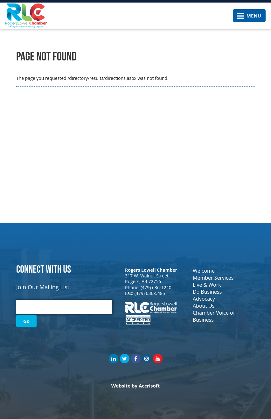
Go (26, 321)
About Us (204, 305)
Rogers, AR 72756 (143, 281)
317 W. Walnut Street (147, 276)
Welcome (204, 270)
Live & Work (207, 284)
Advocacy (204, 298)
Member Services (213, 277)
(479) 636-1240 (156, 287)
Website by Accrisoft (135, 385)
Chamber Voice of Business (214, 316)
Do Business (207, 291)
